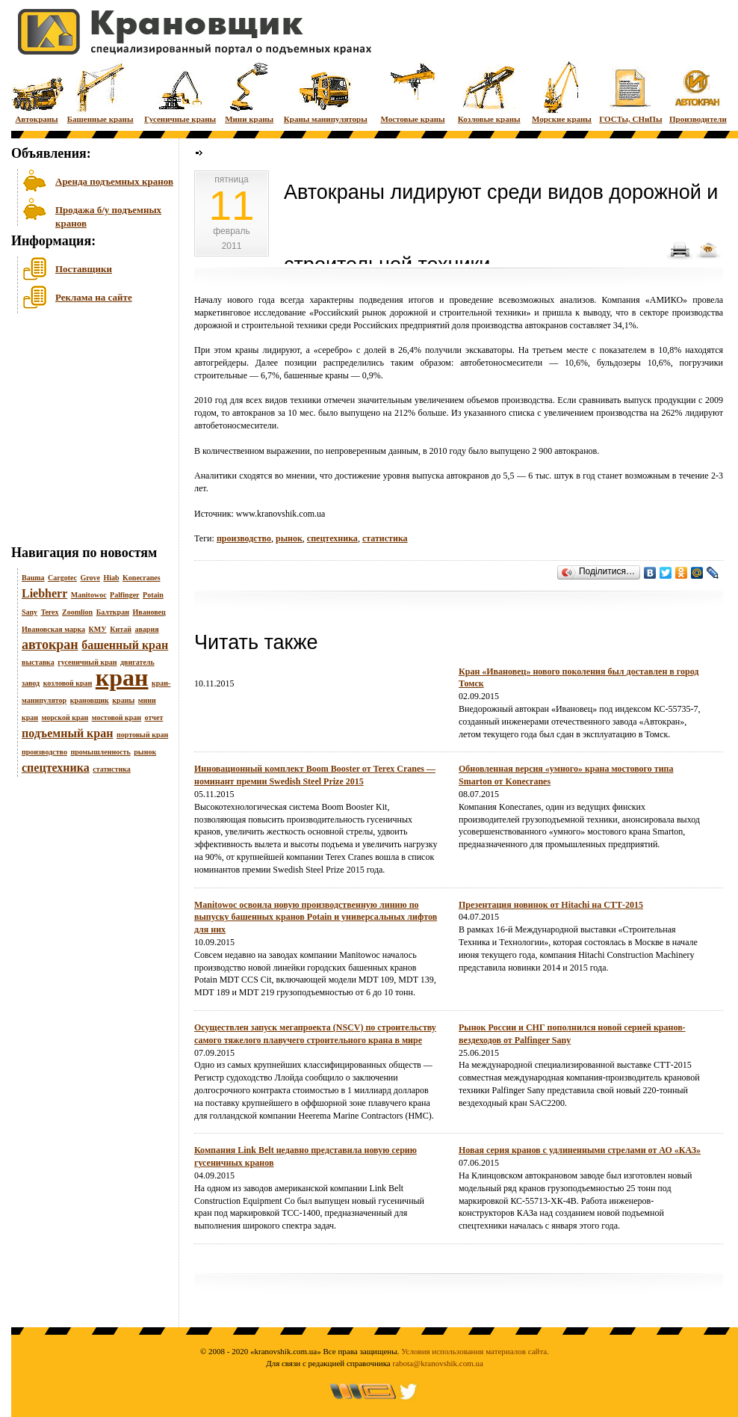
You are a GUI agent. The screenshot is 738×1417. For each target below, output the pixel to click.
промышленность (100, 752)
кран (122, 677)
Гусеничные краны (180, 91)
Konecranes (142, 578)
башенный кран (124, 645)
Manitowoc (89, 595)
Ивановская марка (53, 629)
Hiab (111, 578)
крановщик (89, 700)
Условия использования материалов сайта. (475, 1351)
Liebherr (44, 593)
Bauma (33, 578)
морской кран (65, 717)
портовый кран (142, 735)
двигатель (137, 662)
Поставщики (83, 268)
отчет (154, 717)
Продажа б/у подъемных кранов (108, 215)
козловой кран (68, 683)
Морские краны (562, 91)
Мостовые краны (412, 91)
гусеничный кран (87, 662)
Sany (29, 612)
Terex (50, 612)
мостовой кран (116, 717)
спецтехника (56, 767)
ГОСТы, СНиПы (630, 91)
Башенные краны (100, 91)
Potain (153, 595)
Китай (120, 629)
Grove (89, 578)
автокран (50, 644)
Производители (698, 91)
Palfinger (124, 595)
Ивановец (148, 612)
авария (146, 629)
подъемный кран (67, 733)
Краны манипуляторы (326, 91)
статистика (112, 769)
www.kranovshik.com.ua (281, 513)
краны (123, 700)
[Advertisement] (86, 433)
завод (31, 683)
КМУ (98, 629)
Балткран (112, 612)
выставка (38, 662)
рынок (145, 752)
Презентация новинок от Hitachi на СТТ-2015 (551, 905)
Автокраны (36, 91)
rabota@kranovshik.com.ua (438, 1363)
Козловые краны (489, 91)
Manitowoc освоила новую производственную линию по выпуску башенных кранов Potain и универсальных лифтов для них (315, 917)
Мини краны (249, 91)
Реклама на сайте (93, 297)
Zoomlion (77, 612)
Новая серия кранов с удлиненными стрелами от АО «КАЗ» (580, 1150)
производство (44, 752)
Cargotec (62, 578)
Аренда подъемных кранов (114, 181)
